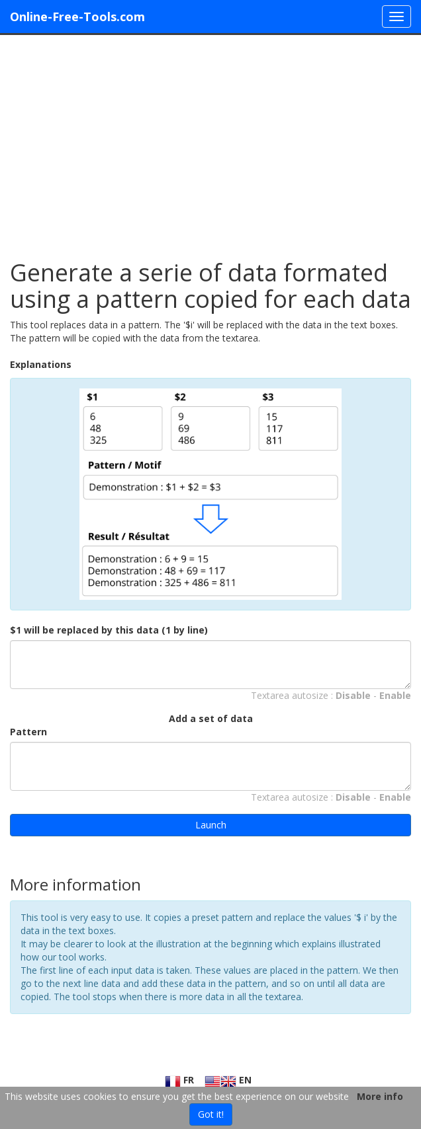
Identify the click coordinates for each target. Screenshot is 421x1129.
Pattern (28, 731)
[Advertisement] (210, 140)
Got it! (211, 1114)
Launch (210, 825)
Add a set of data (211, 718)
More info (380, 1096)
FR (179, 1080)
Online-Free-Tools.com (77, 16)
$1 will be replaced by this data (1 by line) (109, 630)
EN (228, 1080)
